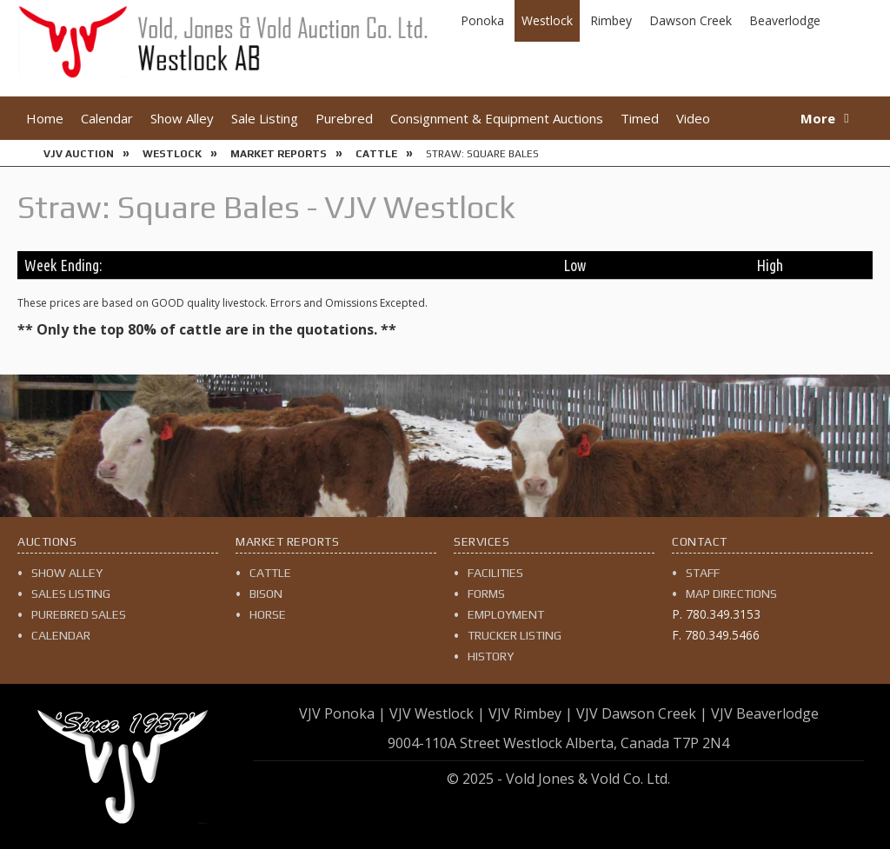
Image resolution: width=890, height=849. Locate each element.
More (817, 118)
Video (693, 118)
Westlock (547, 20)
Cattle (376, 154)
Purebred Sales (78, 614)
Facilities (495, 573)
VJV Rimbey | (530, 713)
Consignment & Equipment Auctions (496, 118)
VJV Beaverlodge (765, 713)
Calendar (107, 118)
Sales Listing (70, 593)
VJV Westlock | (437, 713)
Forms (486, 593)
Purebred (344, 118)
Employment (506, 614)
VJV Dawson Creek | (641, 713)
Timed (640, 118)
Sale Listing (264, 118)
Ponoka (482, 20)
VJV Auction (78, 154)
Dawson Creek (690, 20)
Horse (267, 614)
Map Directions (731, 593)
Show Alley (182, 118)
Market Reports (278, 154)
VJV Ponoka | (342, 713)
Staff (703, 573)
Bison (265, 593)
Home (44, 118)
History (491, 656)
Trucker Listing (514, 635)
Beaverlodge (784, 20)
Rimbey (611, 20)
